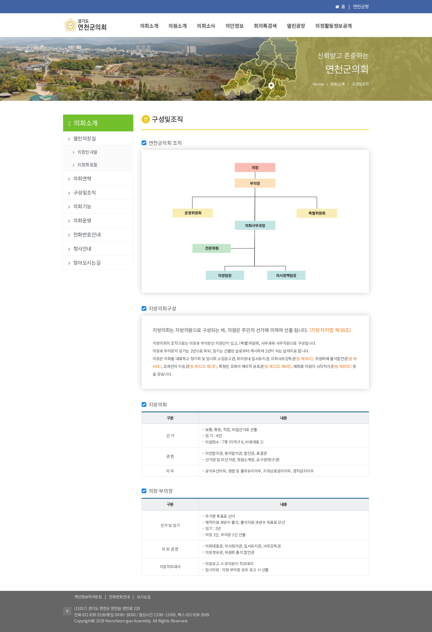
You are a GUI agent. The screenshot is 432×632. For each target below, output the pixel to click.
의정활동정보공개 (333, 25)
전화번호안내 (119, 596)
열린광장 (296, 25)
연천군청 (361, 6)
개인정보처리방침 (88, 596)
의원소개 (177, 25)
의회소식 (206, 25)
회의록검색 (265, 25)
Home (318, 84)
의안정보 (234, 25)
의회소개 (149, 25)
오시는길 (144, 596)
